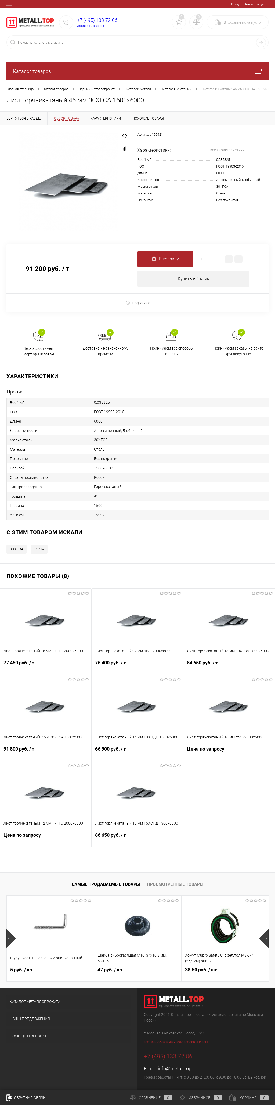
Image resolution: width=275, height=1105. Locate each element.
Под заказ (138, 303)
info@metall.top (174, 1069)
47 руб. (109, 970)
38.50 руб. (201, 970)
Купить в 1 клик (193, 278)
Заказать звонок (90, 26)
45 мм (39, 549)
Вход (235, 4)
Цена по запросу (229, 752)
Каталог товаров (137, 71)
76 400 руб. (137, 666)
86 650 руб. (137, 838)
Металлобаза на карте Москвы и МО (176, 1042)
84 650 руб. (229, 666)
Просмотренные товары (175, 884)
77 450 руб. (45, 666)
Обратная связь (25, 1098)
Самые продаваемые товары (106, 884)
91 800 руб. (45, 752)
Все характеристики (227, 150)
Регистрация (255, 4)
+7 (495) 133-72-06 (97, 20)
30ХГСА (16, 549)
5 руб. (21, 970)
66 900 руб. (137, 752)
